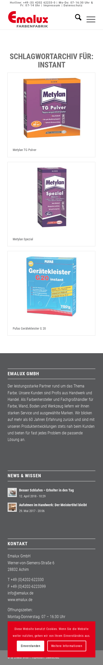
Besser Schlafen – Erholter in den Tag (46, 490)
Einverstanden (30, 646)
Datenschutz (73, 5)
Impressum (52, 5)
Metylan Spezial (23, 239)
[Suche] (75, 19)
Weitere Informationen (66, 646)
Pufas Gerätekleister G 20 (29, 328)
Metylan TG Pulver (24, 150)
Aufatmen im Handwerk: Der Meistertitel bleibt (53, 505)
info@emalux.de (20, 593)
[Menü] (88, 19)
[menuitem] (75, 19)
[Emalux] (43, 19)
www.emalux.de (20, 599)
